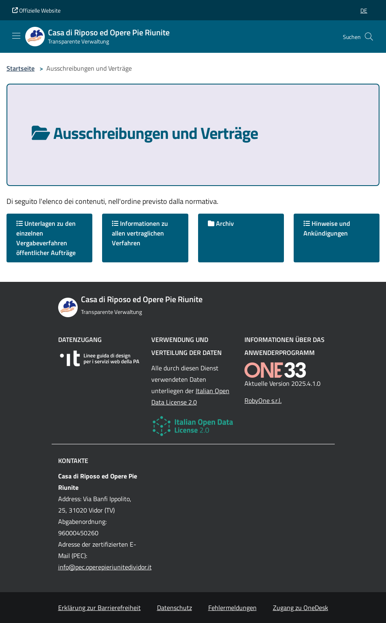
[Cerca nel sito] (369, 36)
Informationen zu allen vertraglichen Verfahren (140, 233)
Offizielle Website (36, 10)
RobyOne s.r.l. (262, 400)
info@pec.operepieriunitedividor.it (105, 567)
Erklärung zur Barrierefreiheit (99, 607)
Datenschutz (174, 607)
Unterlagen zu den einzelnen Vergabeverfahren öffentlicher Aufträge (46, 237)
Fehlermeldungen (232, 607)
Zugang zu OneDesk (300, 607)
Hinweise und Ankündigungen (326, 228)
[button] (364, 10)
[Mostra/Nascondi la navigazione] (16, 36)
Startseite (21, 68)
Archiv (221, 223)
